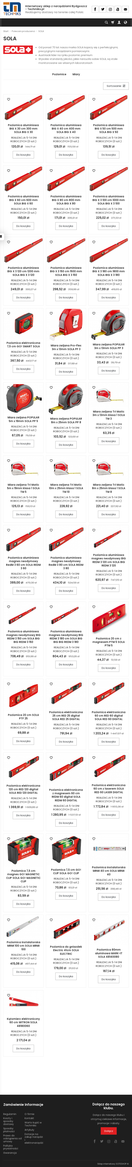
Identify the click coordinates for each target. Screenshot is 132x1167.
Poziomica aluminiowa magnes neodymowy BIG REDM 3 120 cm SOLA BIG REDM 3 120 (108, 560)
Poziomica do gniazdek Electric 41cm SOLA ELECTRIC (66, 950)
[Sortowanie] (116, 86)
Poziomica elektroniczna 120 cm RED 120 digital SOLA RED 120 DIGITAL (23, 789)
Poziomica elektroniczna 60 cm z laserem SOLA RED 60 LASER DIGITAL (108, 789)
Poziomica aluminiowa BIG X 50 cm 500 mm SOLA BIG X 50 (108, 128)
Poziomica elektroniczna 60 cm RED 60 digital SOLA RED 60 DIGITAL (108, 715)
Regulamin (9, 1113)
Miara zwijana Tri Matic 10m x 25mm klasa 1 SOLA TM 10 (66, 488)
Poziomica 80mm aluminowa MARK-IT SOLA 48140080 (108, 953)
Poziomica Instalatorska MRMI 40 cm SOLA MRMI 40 (108, 871)
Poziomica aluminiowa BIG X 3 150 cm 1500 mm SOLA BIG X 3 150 (66, 271)
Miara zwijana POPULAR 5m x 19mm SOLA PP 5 (23, 419)
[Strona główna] (12, 8)
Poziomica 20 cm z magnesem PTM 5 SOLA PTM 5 (108, 642)
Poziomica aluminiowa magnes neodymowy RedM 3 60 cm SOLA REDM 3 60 (23, 563)
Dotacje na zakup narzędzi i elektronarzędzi (34, 1138)
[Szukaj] (106, 22)
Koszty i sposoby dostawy (8, 1120)
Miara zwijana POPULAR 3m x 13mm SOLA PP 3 (109, 346)
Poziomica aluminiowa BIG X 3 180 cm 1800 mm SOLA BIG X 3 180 (108, 271)
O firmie (29, 1113)
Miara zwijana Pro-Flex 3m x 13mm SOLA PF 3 (66, 347)
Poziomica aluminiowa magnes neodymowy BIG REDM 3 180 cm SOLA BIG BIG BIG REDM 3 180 (66, 637)
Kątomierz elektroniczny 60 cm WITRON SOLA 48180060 (23, 1022)
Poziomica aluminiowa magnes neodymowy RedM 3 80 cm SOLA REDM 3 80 (66, 563)
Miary (76, 74)
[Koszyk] (112, 22)
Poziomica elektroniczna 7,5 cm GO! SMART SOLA (23, 344)
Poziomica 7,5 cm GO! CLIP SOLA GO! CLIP (66, 871)
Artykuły (29, 1129)
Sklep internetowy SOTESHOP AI (113, 1163)
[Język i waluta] (125, 22)
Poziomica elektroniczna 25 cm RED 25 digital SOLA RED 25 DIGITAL (66, 715)
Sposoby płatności (9, 1129)
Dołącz (108, 1131)
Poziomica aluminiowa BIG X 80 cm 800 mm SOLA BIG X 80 (66, 200)
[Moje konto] (119, 22)
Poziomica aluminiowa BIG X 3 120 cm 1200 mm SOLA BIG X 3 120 (23, 271)
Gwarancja (10, 1152)
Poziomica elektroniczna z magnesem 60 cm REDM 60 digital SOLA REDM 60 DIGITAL (66, 795)
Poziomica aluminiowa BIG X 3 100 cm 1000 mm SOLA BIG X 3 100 (108, 200)
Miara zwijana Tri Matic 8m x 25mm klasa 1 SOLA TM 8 (108, 488)
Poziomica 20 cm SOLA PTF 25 (23, 716)
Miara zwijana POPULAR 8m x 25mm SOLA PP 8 (66, 420)
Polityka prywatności (10, 1147)
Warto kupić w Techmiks (33, 1123)
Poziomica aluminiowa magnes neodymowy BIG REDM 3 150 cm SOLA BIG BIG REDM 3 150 (23, 637)
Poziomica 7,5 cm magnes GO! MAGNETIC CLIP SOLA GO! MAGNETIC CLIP (23, 876)
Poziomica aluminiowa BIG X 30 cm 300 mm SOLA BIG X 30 (23, 128)
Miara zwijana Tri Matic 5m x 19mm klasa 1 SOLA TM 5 (23, 488)
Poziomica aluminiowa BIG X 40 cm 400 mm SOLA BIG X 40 (66, 128)
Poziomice (59, 74)
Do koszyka (23, 155)
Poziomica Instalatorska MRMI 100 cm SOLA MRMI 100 (23, 946)
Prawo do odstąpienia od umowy (12, 1138)
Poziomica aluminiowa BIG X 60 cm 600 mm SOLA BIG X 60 (23, 200)
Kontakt (29, 1118)
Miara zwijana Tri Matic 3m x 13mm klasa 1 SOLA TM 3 (108, 415)
